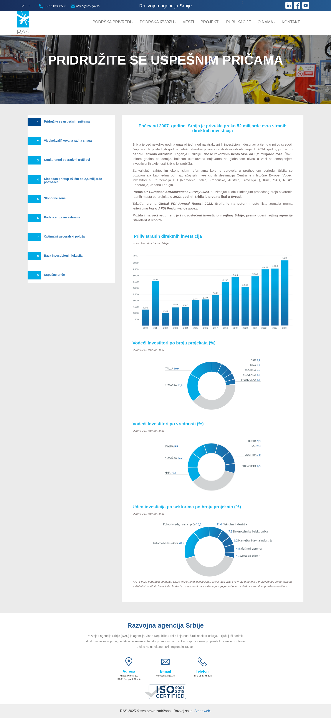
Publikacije (238, 22)
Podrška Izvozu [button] (158, 22)
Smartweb (202, 711)
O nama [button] (266, 22)
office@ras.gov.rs (85, 6)
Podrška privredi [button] (113, 22)
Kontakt (291, 22)
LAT (23, 6)
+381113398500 (52, 6)
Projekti (210, 22)
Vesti (188, 22)
